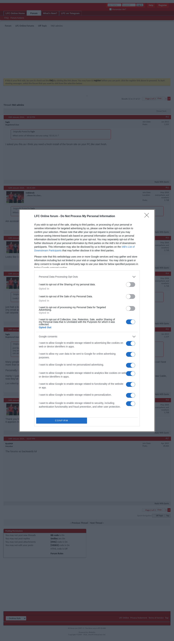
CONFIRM (61, 420)
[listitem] (87, 277)
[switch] (130, 284)
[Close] (147, 216)
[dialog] (87, 321)
